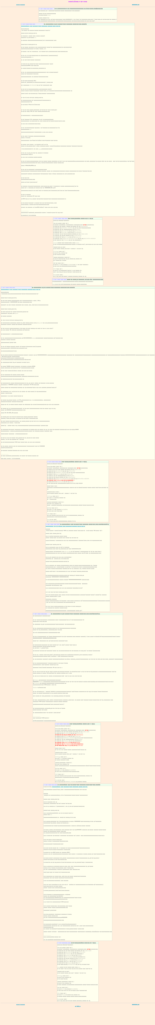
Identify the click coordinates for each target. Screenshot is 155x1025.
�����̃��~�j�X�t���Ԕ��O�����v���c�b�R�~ (70, 786)
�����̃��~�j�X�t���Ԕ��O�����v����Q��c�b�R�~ (65, 526)
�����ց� (135, 4)
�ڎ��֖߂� (78, 1006)
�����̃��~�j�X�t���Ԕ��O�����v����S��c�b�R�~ (41, 26)
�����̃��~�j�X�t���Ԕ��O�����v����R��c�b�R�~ (21, 289)
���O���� (20, 4)
